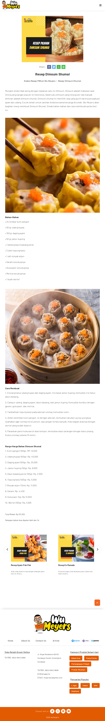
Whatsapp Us (43, 674)
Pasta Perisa (91, 658)
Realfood (75, 691)
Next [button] (97, 549)
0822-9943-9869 (19, 658)
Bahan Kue (76, 658)
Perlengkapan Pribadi (80, 664)
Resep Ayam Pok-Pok (21, 565)
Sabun (85, 685)
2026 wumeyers (52, 717)
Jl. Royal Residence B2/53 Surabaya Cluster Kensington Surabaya (49, 658)
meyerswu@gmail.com (53, 678)
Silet (96, 685)
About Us (25, 640)
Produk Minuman (78, 670)
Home (10, 640)
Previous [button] (7, 549)
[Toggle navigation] (100, 5)
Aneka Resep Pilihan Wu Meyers (39, 81)
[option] (28, 556)
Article (56, 640)
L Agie (74, 685)
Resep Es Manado (66, 565)
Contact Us (41, 640)
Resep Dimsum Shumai (69, 81)
